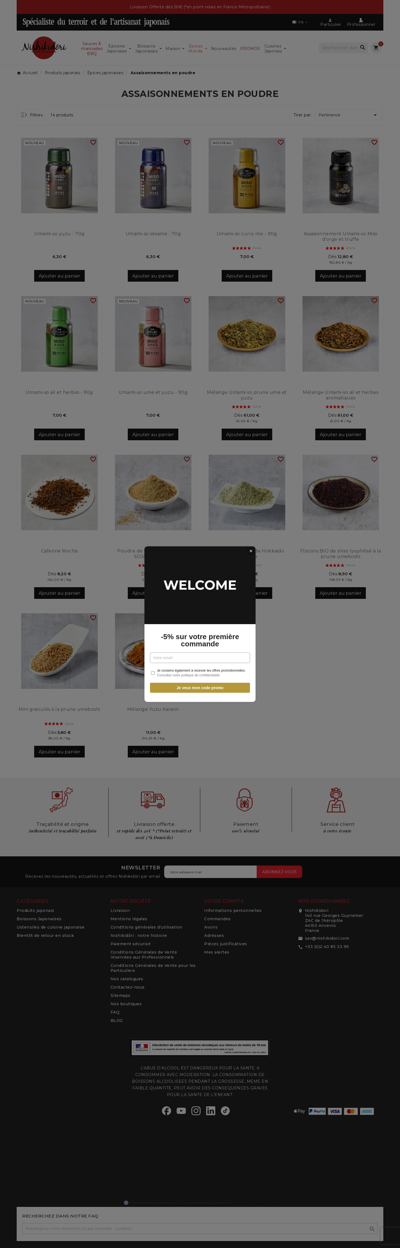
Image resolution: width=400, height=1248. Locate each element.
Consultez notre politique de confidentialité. (189, 675)
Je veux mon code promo (200, 688)
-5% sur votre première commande (200, 640)
